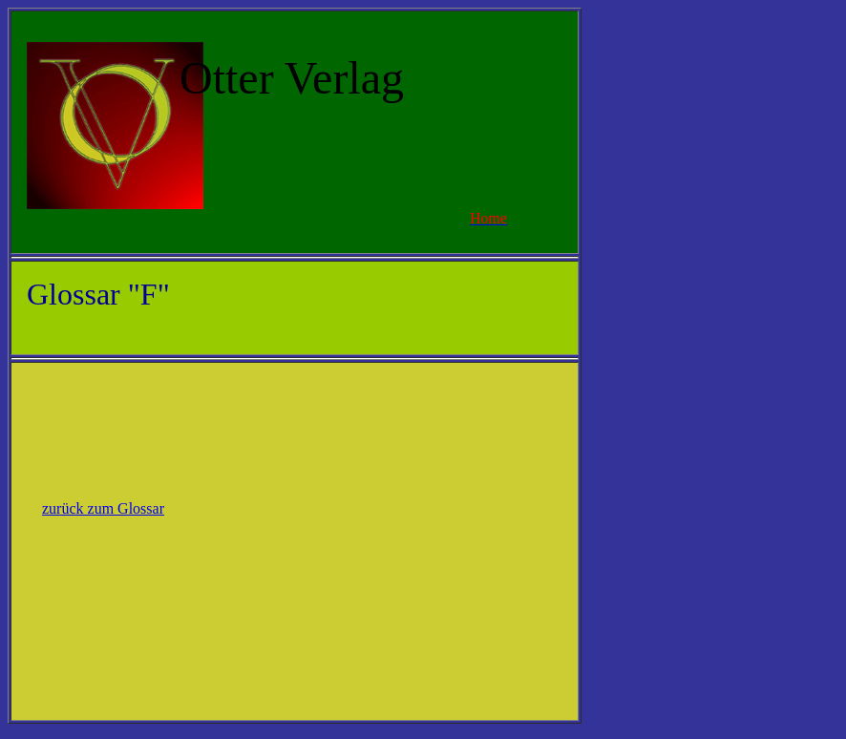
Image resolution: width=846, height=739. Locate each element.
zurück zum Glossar (103, 508)
